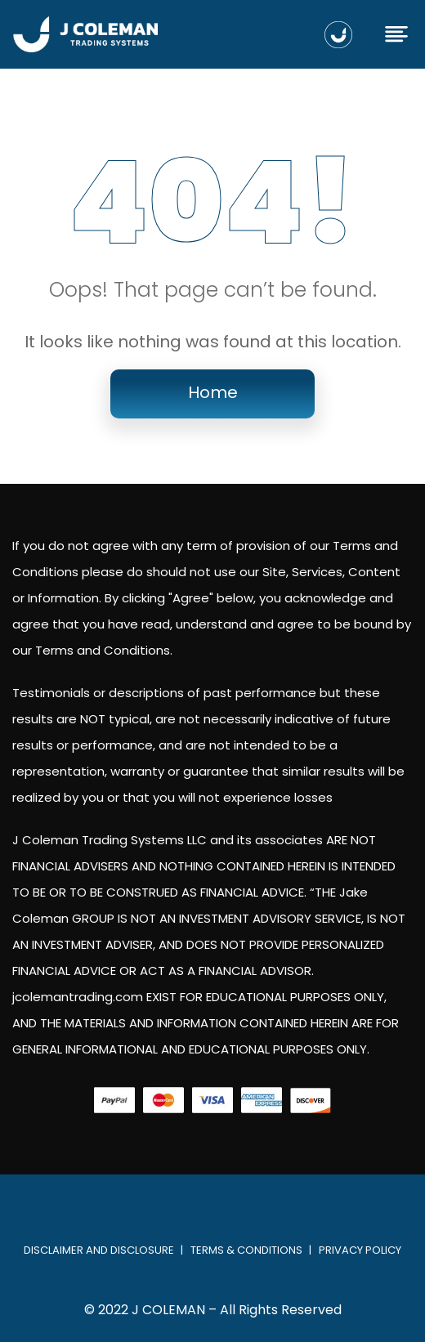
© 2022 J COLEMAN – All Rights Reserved (213, 1309)
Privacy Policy (360, 1250)
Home (213, 392)
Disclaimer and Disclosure (99, 1250)
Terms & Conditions (246, 1250)
